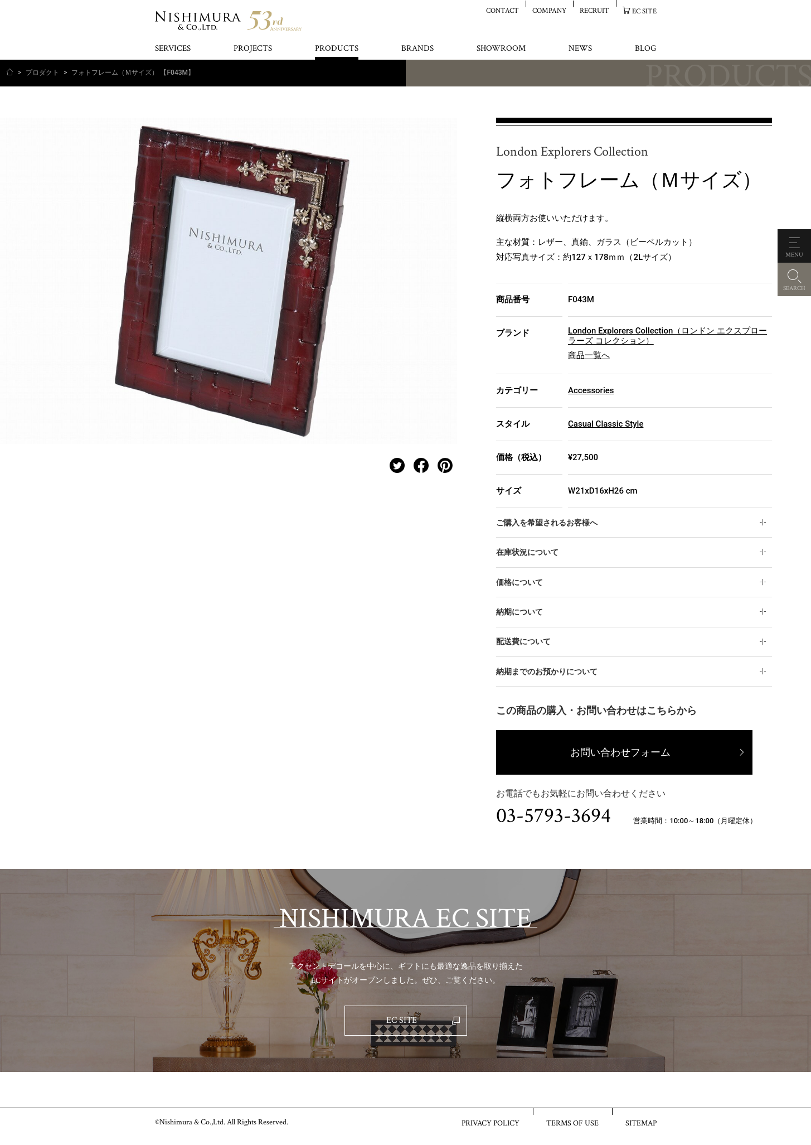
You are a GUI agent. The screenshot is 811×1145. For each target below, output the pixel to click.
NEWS (580, 49)
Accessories (591, 390)
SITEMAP (641, 1122)
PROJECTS (253, 49)
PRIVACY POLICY (490, 1122)
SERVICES (173, 49)
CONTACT (502, 10)
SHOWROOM (501, 49)
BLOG (645, 49)
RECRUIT (594, 10)
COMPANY (549, 10)
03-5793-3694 (553, 816)
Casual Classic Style (605, 424)
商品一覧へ (589, 355)
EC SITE (644, 11)
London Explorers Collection (572, 152)
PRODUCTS (336, 49)
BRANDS (417, 49)
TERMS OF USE (572, 1122)
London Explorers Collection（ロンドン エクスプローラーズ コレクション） (667, 336)
